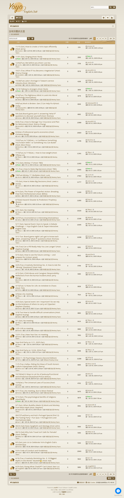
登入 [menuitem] (108, 18)
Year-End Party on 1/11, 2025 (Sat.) (30, 342)
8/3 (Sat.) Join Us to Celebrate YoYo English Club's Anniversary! (36, 443)
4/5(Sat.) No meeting (24, 294)
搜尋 (13, 21)
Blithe (19, 196)
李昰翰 (19, 85)
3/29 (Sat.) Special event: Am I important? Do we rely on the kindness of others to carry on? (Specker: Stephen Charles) (37, 304)
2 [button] (97, 38)
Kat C (19, 269)
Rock (18, 59)
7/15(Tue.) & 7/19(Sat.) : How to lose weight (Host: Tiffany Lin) (36, 153)
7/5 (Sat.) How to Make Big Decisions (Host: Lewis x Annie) (37, 182)
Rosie (21, 204)
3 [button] (100, 38)
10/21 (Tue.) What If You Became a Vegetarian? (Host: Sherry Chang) (38, 71)
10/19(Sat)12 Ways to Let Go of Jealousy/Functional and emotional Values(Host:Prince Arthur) (37, 375)
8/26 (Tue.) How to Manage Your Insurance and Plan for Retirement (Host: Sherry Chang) (37, 123)
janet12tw (20, 259)
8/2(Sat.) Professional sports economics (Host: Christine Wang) (35, 133)
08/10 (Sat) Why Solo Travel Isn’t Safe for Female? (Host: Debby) (36, 433)
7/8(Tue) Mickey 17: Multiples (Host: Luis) (33, 175)
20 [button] (111, 38)
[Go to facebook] (118, 491)
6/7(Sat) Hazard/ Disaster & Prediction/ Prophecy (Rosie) (36, 201)
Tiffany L (19, 157)
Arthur (19, 378)
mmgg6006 (20, 468)
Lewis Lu (19, 186)
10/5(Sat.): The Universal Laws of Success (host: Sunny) (35, 383)
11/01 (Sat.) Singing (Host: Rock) (29, 56)
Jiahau (19, 99)
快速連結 (12, 18)
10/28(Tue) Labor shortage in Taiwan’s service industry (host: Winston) (35, 82)
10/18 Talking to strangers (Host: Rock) (32, 89)
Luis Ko (19, 65)
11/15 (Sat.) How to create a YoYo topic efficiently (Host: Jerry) (36, 47)
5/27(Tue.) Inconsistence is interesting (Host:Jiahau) (37, 218)
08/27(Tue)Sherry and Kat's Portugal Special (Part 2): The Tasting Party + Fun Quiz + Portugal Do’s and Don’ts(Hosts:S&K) (37, 417)
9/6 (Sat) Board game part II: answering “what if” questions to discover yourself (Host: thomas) (36, 114)
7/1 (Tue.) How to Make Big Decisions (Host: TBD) (36, 169)
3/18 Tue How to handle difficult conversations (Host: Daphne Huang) (38, 313)
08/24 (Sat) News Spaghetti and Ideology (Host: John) (38, 426)
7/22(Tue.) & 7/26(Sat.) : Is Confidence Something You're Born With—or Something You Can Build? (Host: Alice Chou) (36, 142)
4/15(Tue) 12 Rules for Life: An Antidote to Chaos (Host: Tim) (36, 286)
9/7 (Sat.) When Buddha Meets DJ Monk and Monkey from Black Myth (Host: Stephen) (38, 406)
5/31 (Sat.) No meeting (25, 210)
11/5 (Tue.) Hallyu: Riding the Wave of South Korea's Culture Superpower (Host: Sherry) (37, 365)
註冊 (25, 21)
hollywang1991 (21, 108)
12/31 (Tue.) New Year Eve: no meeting (32, 334)
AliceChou (20, 147)
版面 (19, 18)
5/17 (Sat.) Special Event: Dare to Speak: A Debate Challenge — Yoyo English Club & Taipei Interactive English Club (37, 226)
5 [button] (105, 38)
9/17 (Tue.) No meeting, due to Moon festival (34, 391)
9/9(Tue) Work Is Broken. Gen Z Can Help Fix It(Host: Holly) (37, 104)
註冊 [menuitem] (112, 18)
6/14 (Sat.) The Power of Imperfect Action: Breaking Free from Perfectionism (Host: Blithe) (37, 192)
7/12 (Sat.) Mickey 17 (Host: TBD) (29, 163)
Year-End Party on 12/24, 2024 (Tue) (31, 350)
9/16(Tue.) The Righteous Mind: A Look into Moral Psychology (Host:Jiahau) (36, 96)
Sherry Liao (20, 368)
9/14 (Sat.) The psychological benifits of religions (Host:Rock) (36, 398)
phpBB (56, 487)
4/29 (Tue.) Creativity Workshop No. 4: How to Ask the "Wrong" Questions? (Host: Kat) (38, 266)
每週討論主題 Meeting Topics (51, 59)
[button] (90, 38)
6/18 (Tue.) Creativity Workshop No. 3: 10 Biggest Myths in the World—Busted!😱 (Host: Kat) (36, 459)
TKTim (19, 290)
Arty (56, 489)
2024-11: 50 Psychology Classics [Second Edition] (36, 358)
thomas (19, 118)
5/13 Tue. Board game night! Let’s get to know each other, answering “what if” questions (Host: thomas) (37, 237)
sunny (19, 387)
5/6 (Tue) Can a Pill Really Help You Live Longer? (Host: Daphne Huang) (38, 247)
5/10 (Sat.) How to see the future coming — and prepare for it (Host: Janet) (35, 256)
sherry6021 (20, 75)
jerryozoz (20, 51)
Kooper (19, 452)
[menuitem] (103, 18)
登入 (19, 21)
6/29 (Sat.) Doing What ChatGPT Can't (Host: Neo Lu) (37, 466)
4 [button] (102, 38)
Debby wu (20, 436)
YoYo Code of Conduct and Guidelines (31, 450)
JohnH (19, 428)
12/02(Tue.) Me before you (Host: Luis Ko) (33, 63)
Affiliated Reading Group (51, 360)
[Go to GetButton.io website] (118, 495)
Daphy (19, 251)
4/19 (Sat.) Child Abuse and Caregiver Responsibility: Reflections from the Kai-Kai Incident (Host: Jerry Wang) (37, 275)
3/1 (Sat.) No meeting (24, 320)
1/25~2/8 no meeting (24, 328)
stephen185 (20, 409)
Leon (18, 136)
